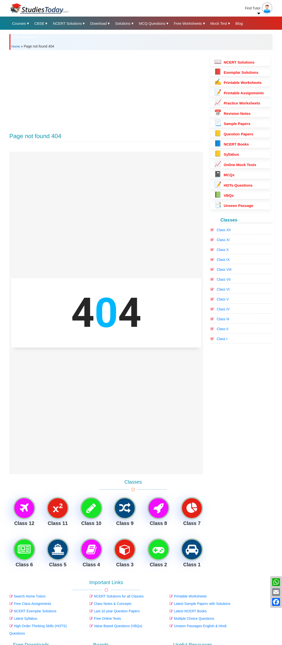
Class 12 (24, 511)
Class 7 (192, 511)
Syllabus (226, 154)
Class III (223, 319)
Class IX (223, 260)
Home (15, 46)
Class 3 (125, 552)
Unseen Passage (233, 205)
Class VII (224, 279)
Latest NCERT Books (187, 611)
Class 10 (91, 511)
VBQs (224, 195)
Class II (222, 329)
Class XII (224, 230)
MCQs (224, 175)
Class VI (223, 289)
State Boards (23, 37)
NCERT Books (231, 144)
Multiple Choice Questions (191, 618)
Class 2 (158, 552)
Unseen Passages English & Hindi (197, 626)
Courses (19, 23)
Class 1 (192, 552)
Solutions (122, 23)
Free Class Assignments (30, 604)
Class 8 (158, 511)
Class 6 (24, 552)
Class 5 (58, 552)
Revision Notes (232, 113)
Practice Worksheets (237, 103)
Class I (222, 339)
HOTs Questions (233, 185)
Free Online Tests (105, 618)
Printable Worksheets (188, 596)
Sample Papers (232, 124)
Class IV (223, 309)
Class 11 (58, 511)
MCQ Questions (152, 23)
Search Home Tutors (27, 596)
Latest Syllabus (23, 618)
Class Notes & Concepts (110, 604)
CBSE (39, 23)
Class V (223, 299)
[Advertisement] (106, 88)
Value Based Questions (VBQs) (115, 626)
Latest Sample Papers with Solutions (199, 604)
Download (98, 23)
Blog (239, 23)
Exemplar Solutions (236, 72)
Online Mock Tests (235, 165)
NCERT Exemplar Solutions (32, 611)
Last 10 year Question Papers (114, 611)
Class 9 (125, 511)
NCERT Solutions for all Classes (116, 596)
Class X (223, 250)
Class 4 (91, 552)
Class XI (223, 240)
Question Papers (233, 134)
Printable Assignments (239, 93)
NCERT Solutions (67, 23)
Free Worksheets (188, 23)
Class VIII (224, 270)
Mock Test (218, 23)
